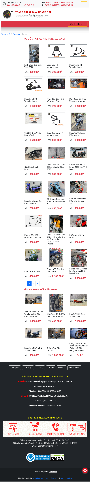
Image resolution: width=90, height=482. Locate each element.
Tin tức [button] (51, 367)
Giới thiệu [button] (28, 367)
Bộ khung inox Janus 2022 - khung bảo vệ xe (56, 201)
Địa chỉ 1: (22, 381)
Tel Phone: (38, 386)
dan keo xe (38, 478)
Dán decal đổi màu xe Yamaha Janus (77, 100)
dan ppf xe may (51, 478)
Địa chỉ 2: (24, 396)
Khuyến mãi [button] (74, 367)
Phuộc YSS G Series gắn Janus (55, 270)
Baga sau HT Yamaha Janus (53, 66)
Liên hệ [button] (61, 367)
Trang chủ (5, 34)
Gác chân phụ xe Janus (31, 168)
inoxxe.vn (53, 471)
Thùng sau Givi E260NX (53, 349)
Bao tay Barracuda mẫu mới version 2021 (77, 200)
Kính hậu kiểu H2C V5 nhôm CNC (55, 100)
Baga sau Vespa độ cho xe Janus (32, 202)
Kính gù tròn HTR (32, 271)
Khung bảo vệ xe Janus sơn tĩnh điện (33, 236)
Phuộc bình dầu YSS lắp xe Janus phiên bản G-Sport (78, 271)
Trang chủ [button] (15, 367)
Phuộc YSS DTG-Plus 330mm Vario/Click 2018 (56, 166)
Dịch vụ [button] (40, 367)
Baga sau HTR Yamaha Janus (30, 100)
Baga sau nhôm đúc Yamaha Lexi (33, 349)
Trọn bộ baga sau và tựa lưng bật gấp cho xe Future (33, 313)
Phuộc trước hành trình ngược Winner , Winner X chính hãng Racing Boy (78, 347)
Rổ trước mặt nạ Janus (76, 236)
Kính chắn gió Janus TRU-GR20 (33, 66)
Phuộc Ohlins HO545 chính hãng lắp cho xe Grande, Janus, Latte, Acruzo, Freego (56, 239)
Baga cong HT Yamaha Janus (75, 66)
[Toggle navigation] (84, 3)
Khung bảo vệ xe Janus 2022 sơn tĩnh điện (78, 166)
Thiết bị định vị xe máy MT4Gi (32, 134)
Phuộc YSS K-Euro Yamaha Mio (77, 315)
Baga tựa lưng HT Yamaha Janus (55, 134)
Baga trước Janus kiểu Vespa (77, 134)
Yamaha (16, 34)
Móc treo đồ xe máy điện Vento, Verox (56, 315)
